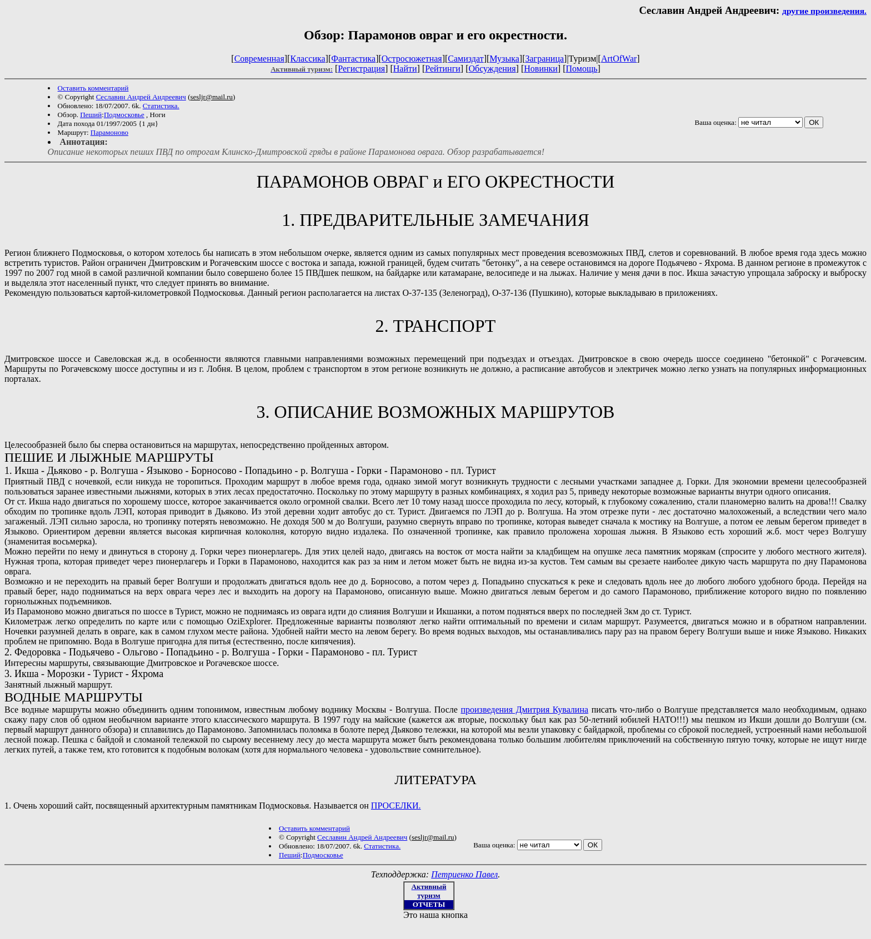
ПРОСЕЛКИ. (396, 805)
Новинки (541, 68)
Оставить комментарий (93, 88)
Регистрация (361, 68)
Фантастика (353, 58)
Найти (405, 68)
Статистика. (161, 106)
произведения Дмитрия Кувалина (524, 709)
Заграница (544, 58)
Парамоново (109, 132)
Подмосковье (124, 114)
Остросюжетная (412, 58)
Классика (307, 58)
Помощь (582, 68)
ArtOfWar (619, 58)
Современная (259, 58)
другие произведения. (824, 11)
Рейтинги (442, 68)
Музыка (504, 58)
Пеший (91, 114)
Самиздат (465, 58)
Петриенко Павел (464, 874)
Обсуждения (491, 68)
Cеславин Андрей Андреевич (141, 97)
